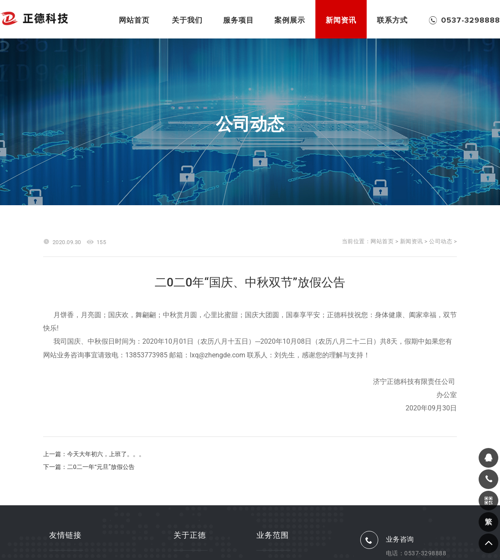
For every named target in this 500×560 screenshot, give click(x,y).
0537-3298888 (425, 553)
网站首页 (382, 241)
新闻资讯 (411, 241)
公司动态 (440, 241)
